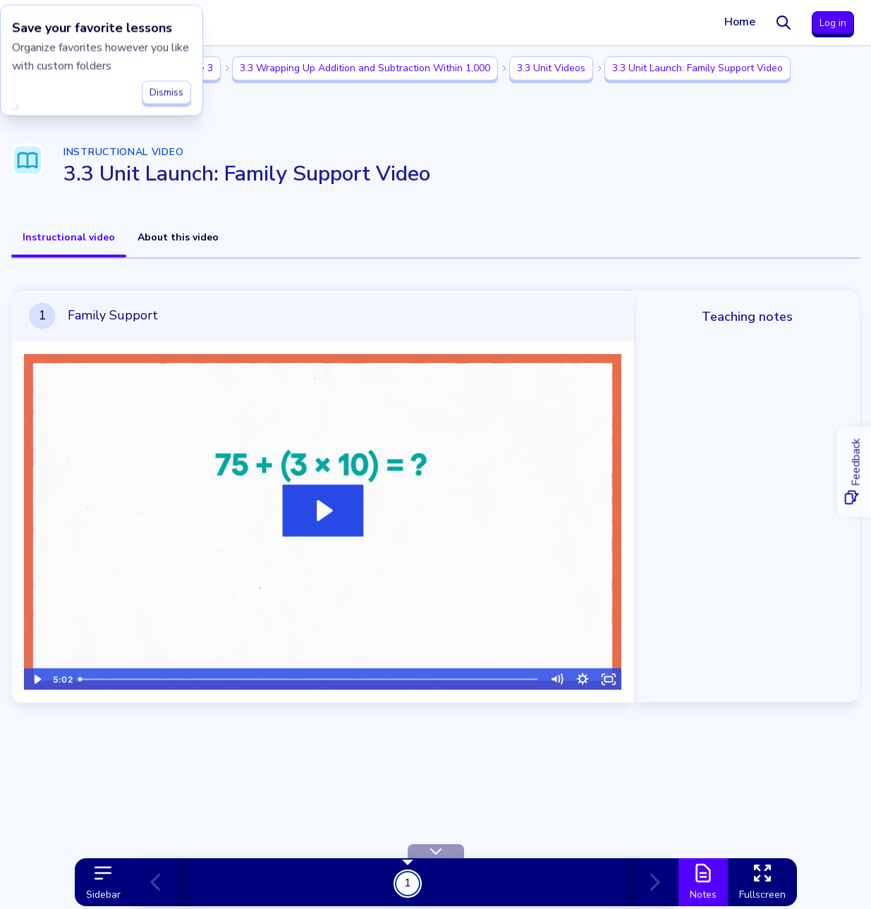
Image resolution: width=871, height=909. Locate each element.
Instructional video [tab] (69, 237)
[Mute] (557, 679)
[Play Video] (37, 679)
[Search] (783, 22)
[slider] (308, 679)
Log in (833, 23)
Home (739, 22)
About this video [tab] (178, 237)
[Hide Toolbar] (436, 851)
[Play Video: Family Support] (322, 511)
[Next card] (651, 882)
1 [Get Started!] (407, 883)
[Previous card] (161, 882)
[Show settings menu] (583, 679)
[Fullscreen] (609, 679)
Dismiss (166, 89)
